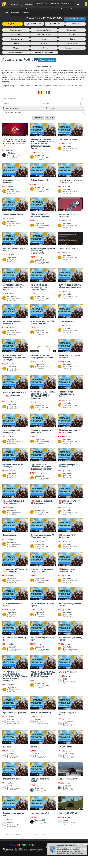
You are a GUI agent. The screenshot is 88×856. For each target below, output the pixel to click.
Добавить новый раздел (74, 19)
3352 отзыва (16, 155)
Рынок (5, 13)
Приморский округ (72, 48)
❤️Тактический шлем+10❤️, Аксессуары (69, 431)
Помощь (29, 4)
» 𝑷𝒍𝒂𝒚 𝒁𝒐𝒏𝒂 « (11, 153)
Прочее (44, 48)
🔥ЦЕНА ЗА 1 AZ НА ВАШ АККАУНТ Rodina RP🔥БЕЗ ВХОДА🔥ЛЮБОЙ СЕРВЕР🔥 (14, 142)
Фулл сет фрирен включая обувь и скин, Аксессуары (70, 286)
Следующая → (18, 834)
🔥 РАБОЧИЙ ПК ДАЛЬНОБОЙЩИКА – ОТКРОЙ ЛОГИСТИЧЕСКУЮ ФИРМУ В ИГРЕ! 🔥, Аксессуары (15, 676)
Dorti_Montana (67, 722)
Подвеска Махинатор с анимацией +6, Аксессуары (42, 356)
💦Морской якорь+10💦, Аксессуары (69, 466)
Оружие (44, 43)
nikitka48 (10, 822)
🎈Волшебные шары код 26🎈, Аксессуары (41, 502)
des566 (9, 786)
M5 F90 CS (35, 747)
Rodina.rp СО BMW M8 (68, 813)
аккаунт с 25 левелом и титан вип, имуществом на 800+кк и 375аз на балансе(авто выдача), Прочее (42, 143)
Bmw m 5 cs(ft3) (65, 747)
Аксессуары (72, 43)
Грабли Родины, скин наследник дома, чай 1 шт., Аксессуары (14, 357)
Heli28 (64, 679)
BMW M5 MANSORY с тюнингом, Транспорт (40, 215)
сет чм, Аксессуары (67, 321)
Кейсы (16, 43)
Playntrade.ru (8, 849)
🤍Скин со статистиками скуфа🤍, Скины (42, 570)
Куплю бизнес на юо (12, 779)
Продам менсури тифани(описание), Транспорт (67, 394)
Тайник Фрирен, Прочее (13, 214)
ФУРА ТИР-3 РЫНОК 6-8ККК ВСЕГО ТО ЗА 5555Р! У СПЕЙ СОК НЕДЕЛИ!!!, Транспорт (43, 395)
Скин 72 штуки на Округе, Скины (14, 249)
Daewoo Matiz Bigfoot (68, 779)
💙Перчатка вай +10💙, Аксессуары (13, 466)
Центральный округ (43, 30)
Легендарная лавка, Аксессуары (11, 181)
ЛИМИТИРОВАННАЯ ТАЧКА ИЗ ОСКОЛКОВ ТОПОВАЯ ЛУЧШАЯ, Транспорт (43, 674)
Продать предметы (47, 60)
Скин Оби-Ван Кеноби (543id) (40, 780)
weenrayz (65, 820)
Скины (72, 39)
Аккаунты (34, 24)
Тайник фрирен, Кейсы (40, 180)
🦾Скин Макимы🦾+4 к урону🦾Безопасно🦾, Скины (13, 287)
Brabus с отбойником (68, 672)
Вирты (55, 24)
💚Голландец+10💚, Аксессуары (11, 431)
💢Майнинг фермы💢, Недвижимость (68, 570)
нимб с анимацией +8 (40, 813)
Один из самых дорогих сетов (13, 814)
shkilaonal (10, 754)
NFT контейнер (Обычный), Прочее (42, 604)
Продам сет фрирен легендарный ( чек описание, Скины (39, 287)
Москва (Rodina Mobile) (44, 52)
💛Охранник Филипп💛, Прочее (13, 604)
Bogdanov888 (40, 820)
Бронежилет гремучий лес (14, 713)
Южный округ (72, 30)
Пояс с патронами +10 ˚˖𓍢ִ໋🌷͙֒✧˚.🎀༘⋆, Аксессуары (15, 394)
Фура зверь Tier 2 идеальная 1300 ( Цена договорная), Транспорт (41, 467)
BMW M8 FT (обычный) (41, 713)
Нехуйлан (10, 720)
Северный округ (16, 30)
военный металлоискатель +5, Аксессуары (70, 181)
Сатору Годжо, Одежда (68, 139)
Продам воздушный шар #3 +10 (69, 714)
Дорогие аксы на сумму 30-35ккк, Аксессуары (43, 536)
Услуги (75, 24)
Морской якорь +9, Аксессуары (67, 215)
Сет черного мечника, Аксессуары (12, 322)
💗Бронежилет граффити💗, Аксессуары (14, 502)
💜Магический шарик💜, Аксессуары (69, 356)
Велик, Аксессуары (11, 535)
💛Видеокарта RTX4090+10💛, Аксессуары (15, 570)
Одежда (44, 39)
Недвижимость (16, 39)
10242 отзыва (44, 157)
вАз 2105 (7, 747)
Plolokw (37, 754)
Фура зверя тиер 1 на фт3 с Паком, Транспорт (42, 322)
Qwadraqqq (39, 788)
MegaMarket (39, 155)
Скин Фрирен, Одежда (68, 248)
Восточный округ (16, 34)
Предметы (12, 24)
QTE (35, 3)
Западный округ (44, 34)
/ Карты (16, 48)
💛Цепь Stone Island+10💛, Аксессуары (42, 431)
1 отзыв (15, 756)
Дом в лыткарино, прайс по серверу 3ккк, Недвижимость (43, 250)
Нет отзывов (71, 681)
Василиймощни (68, 754)
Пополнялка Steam (20, 13)
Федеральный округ (16, 52)
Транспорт (72, 34)
